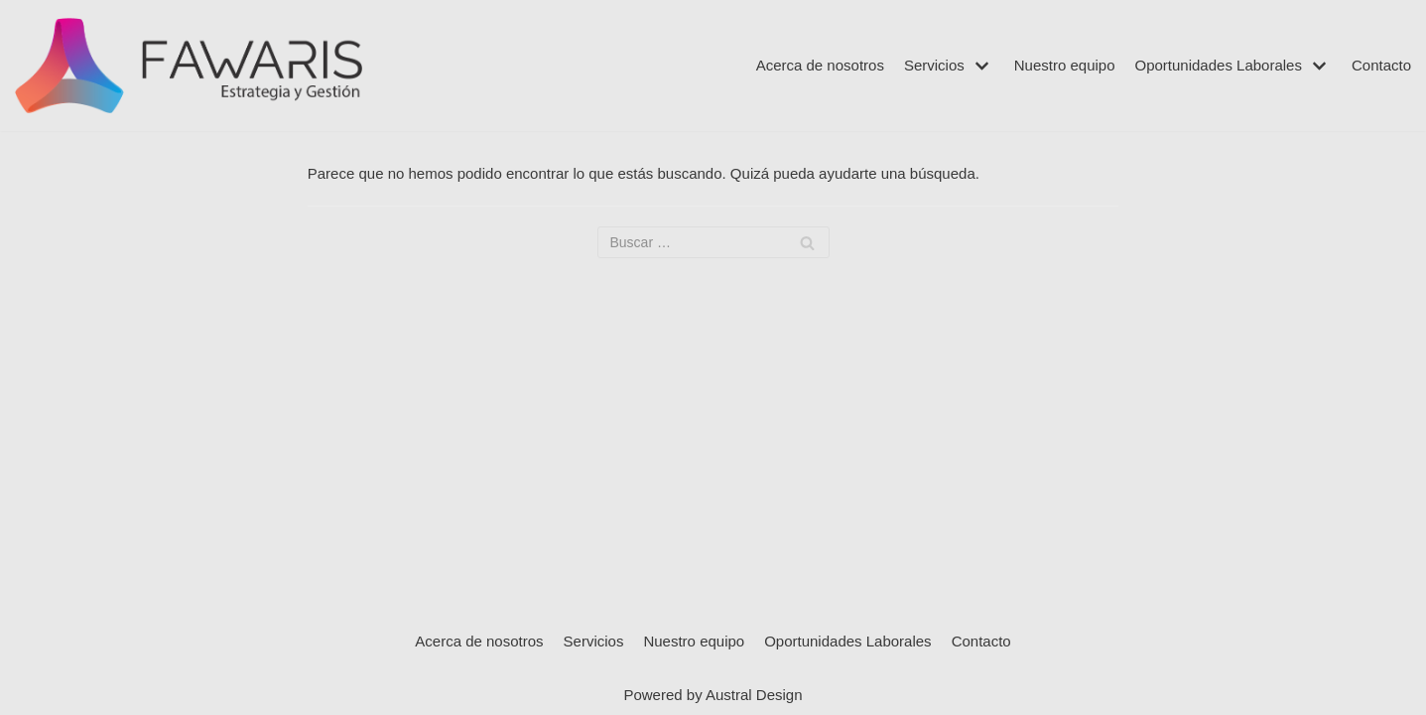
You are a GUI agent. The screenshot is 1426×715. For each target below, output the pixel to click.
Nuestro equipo (1064, 65)
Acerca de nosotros (820, 65)
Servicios (594, 641)
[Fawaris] (188, 65)
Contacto (1381, 65)
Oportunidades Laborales (847, 641)
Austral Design (754, 694)
